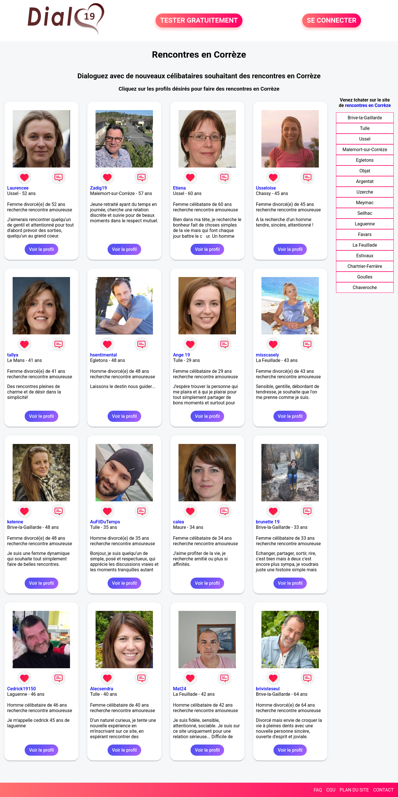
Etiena (179, 188)
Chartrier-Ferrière (364, 266)
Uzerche (365, 192)
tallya (12, 355)
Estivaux (365, 255)
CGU (330, 790)
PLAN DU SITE (354, 790)
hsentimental (103, 355)
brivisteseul (268, 688)
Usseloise (266, 188)
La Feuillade (365, 245)
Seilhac (364, 213)
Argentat (365, 181)
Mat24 (179, 688)
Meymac (365, 202)
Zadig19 (98, 188)
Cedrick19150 (21, 688)
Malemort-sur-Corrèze (365, 149)
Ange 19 (181, 355)
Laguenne (365, 224)
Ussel (364, 139)
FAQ (318, 790)
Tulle (365, 128)
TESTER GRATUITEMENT (199, 21)
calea (178, 522)
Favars (365, 234)
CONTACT (383, 790)
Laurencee (18, 188)
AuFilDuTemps (105, 522)
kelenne (15, 522)
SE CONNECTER (331, 21)
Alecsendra (101, 688)
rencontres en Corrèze (368, 105)
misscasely (267, 355)
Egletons (365, 160)
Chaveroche (365, 287)
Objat (364, 171)
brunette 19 (267, 522)
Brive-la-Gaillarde (365, 117)
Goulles (364, 277)
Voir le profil (41, 249)
